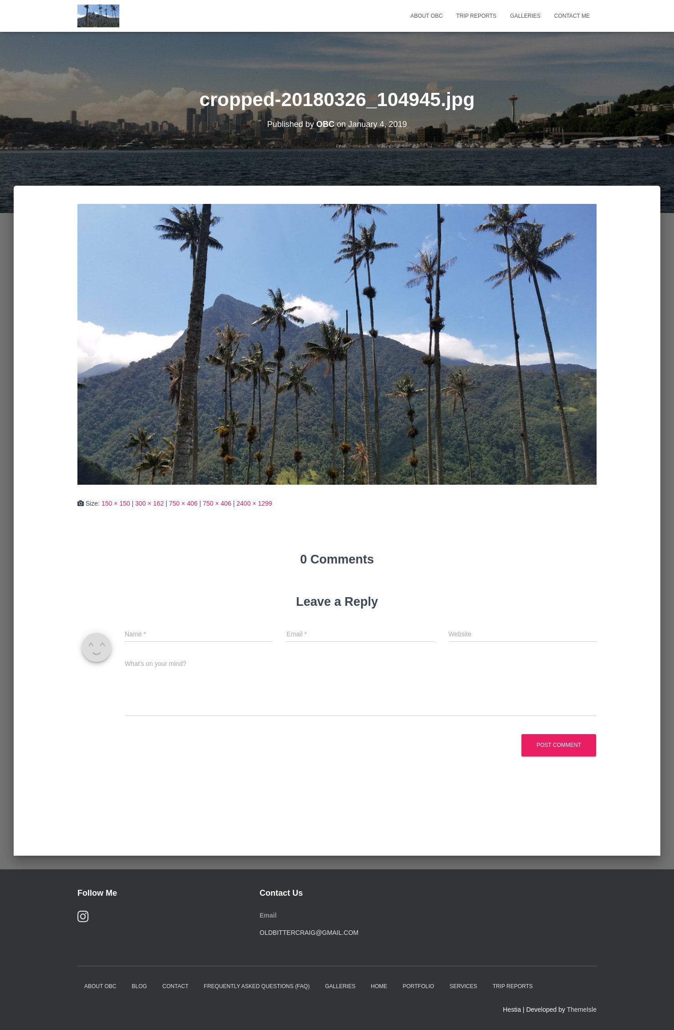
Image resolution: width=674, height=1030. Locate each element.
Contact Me (572, 16)
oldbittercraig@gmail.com (309, 932)
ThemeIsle (582, 1009)
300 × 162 (149, 503)
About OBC (426, 16)
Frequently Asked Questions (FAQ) (257, 986)
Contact (176, 986)
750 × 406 (183, 503)
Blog (139, 986)
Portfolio (418, 986)
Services (463, 986)
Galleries (525, 16)
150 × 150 (116, 503)
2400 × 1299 (254, 503)
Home (379, 986)
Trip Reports (476, 16)
